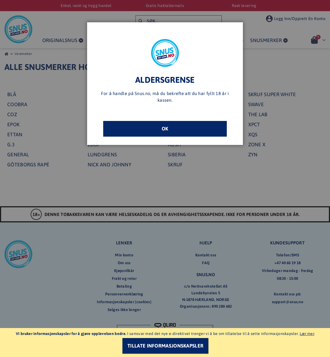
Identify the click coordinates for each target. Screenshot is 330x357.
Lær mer (307, 333)
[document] (165, 342)
